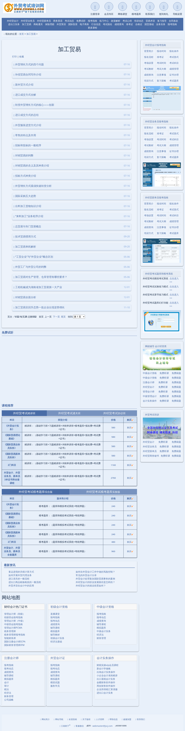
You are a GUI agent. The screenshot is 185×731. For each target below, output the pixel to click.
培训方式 (148, 80)
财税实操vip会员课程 (107, 665)
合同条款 (173, 20)
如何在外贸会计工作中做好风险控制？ (95, 571)
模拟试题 (55, 682)
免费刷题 (176, 373)
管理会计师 (148, 391)
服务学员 (55, 685)
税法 (6, 689)
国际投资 (72, 24)
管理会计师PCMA (13, 627)
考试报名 (107, 24)
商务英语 (57, 20)
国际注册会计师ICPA (14, 641)
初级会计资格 (59, 607)
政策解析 (115, 20)
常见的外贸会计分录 (86, 575)
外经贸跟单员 (44, 20)
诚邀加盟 (126, 719)
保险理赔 (49, 24)
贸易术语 (150, 20)
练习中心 (104, 20)
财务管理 (101, 638)
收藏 (21, 56)
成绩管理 (174, 68)
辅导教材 (55, 634)
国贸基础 (149, 24)
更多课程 (92, 27)
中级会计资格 (105, 607)
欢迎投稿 (72, 719)
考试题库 (174, 80)
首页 (21, 33)
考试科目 (174, 62)
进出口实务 (14, 24)
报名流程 (148, 57)
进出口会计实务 (105, 692)
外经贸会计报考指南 (155, 45)
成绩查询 (119, 24)
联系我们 (140, 719)
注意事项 (161, 74)
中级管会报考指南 (13, 624)
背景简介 (148, 51)
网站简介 (45, 719)
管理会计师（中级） (14, 620)
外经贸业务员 (28, 20)
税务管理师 (10, 631)
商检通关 (38, 24)
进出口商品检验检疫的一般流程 (25, 582)
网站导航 (58, 719)
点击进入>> (174, 280)
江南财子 (65, 725)
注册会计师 (11, 658)
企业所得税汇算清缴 (107, 689)
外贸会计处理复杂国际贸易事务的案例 (95, 578)
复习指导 (161, 20)
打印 (14, 56)
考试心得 (127, 20)
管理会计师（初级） (14, 613)
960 (113, 551)
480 (113, 541)
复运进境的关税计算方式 (21, 571)
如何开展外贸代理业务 (20, 575)
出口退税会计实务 (106, 679)
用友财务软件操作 (106, 685)
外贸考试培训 (152, 414)
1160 (113, 465)
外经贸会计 (12, 20)
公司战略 (8, 699)
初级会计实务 (57, 638)
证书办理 (174, 74)
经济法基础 (56, 641)
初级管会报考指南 (13, 617)
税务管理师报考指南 (14, 634)
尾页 (63, 316)
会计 (6, 682)
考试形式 (174, 57)
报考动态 (55, 620)
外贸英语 (61, 24)
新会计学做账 (104, 668)
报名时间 (161, 51)
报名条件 (174, 51)
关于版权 (85, 719)
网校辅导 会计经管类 (155, 346)
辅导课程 (55, 627)
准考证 (129, 24)
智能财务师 (10, 638)
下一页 (56, 316)
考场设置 (148, 62)
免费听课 (164, 373)
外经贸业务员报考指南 (156, 121)
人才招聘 (99, 719)
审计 (6, 685)
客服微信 (79, 725)
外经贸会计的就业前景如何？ (91, 585)
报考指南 (92, 20)
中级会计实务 (104, 631)
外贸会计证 (57, 658)
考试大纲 (161, 68)
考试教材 (148, 68)
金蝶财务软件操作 (106, 682)
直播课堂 (55, 613)
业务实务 (160, 24)
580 (113, 427)
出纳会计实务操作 (106, 672)
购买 (130, 427)
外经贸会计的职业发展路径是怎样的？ (95, 582)
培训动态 (138, 20)
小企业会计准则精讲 (107, 675)
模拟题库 (55, 631)
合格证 (138, 24)
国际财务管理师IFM (14, 645)
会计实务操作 (105, 658)
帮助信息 (113, 719)
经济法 (100, 634)
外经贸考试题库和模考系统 (159, 273)
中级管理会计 (150, 396)
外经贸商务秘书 (151, 455)
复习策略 (161, 80)
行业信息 (96, 24)
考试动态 (69, 20)
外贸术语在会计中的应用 (21, 585)
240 (113, 506)
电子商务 (84, 24)
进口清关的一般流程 (19, 578)
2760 (113, 477)
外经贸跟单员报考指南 (156, 197)
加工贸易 (26, 24)
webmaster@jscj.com (102, 726)
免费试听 (81, 20)
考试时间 (161, 62)
